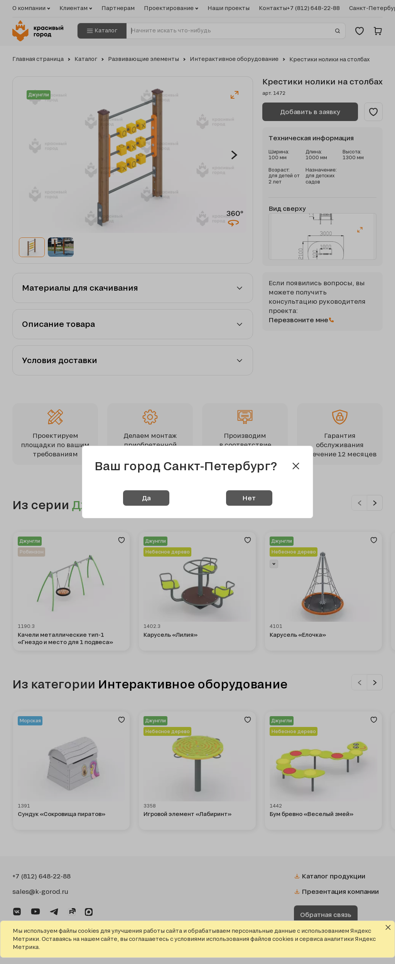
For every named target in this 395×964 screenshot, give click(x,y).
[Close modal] (295, 466)
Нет (249, 497)
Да (146, 497)
